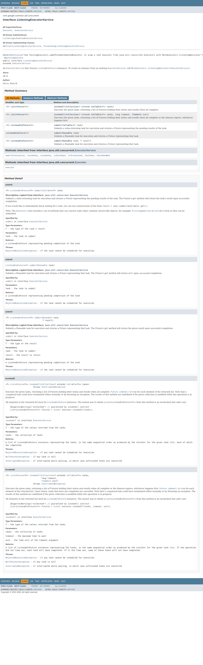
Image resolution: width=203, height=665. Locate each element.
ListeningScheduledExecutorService (22, 38)
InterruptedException (54, 387)
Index (57, 3)
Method (38, 11)
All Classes (60, 8)
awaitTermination (15, 155)
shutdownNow (103, 155)
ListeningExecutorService (37, 61)
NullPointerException (18, 457)
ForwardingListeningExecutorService (64, 46)
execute (10, 167)
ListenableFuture (20, 125)
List (13, 106)
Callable (96, 106)
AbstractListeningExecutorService (22, 46)
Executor (7, 30)
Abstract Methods (57, 98)
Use (31, 3)
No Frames (45, 8)
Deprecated (46, 3)
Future (20, 106)
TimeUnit (136, 114)
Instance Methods (33, 98)
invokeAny (32, 155)
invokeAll (59, 106)
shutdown (89, 155)
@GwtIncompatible (13, 58)
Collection (72, 106)
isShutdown (59, 155)
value (19, 55)
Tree (37, 3)
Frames (34, 8)
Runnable (67, 133)
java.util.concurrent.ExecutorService (66, 195)
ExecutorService (24, 30)
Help (63, 3)
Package (15, 3)
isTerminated (75, 155)
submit (57, 125)
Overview (5, 3)
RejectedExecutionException (21, 251)
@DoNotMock (9, 55)
